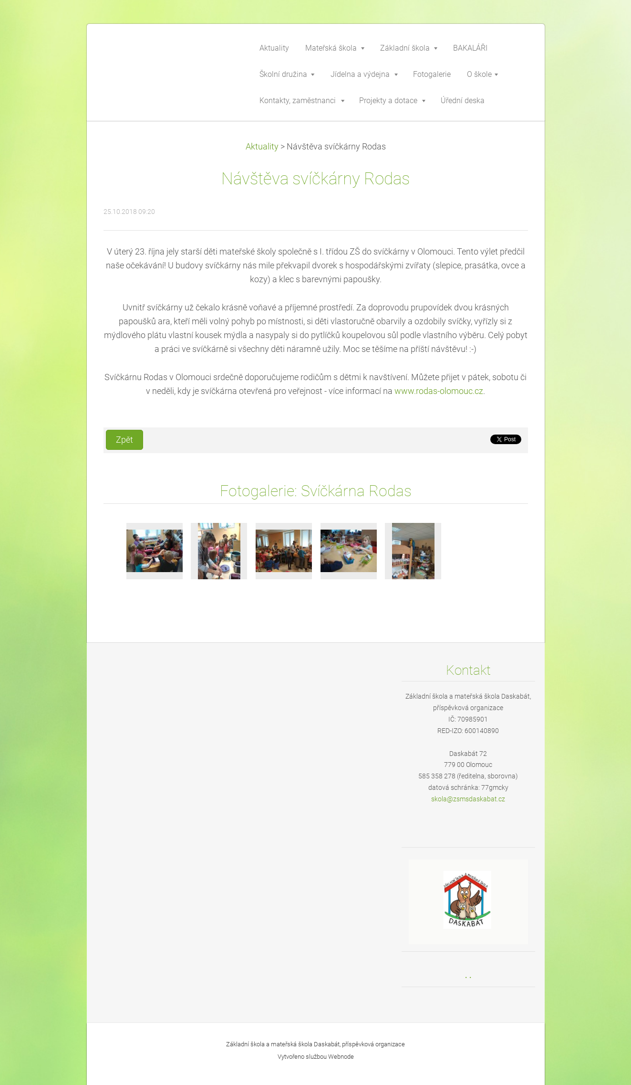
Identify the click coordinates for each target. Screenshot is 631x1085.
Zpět (124, 440)
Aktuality (262, 146)
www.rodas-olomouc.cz (438, 391)
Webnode (341, 1056)
